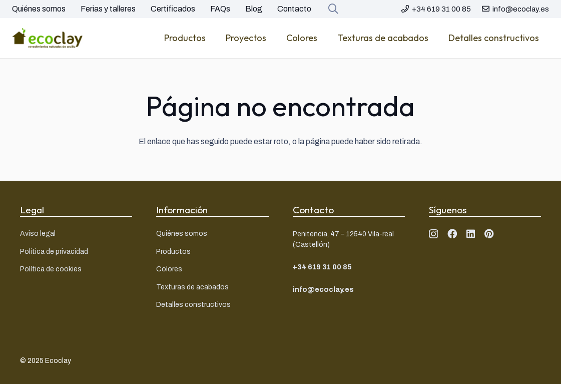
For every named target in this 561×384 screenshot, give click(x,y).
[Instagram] (433, 234)
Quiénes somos (39, 9)
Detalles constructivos (193, 304)
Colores (169, 269)
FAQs (220, 9)
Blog (253, 9)
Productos (173, 251)
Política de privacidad (54, 251)
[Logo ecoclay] (47, 38)
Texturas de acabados (192, 287)
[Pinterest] (489, 233)
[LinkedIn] (470, 233)
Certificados (173, 9)
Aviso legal (38, 233)
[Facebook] (452, 233)
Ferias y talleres (108, 9)
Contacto (294, 9)
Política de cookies (51, 269)
